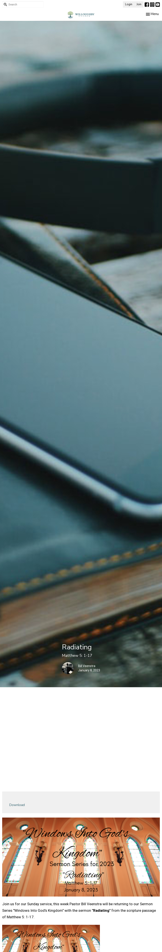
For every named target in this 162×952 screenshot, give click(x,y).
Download (17, 805)
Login (128, 4)
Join (139, 4)
